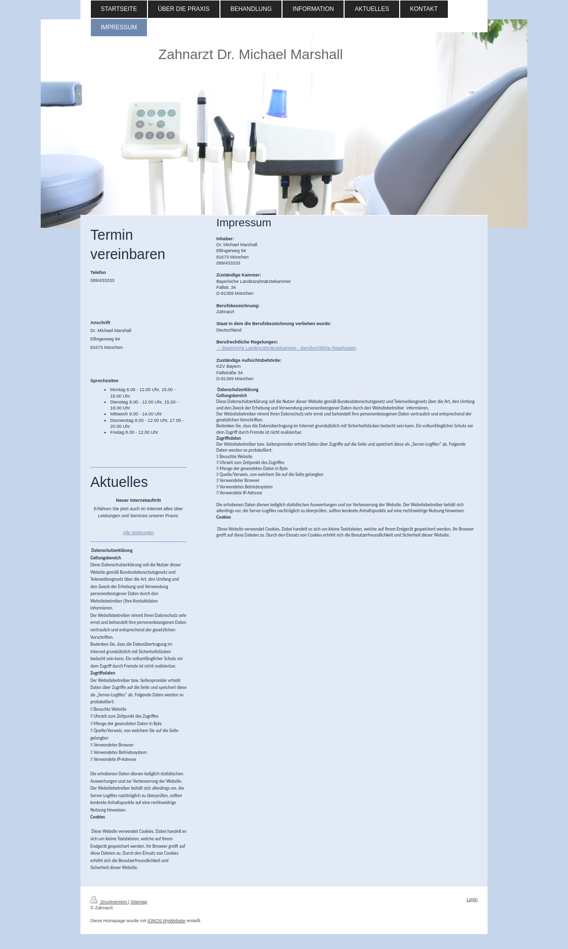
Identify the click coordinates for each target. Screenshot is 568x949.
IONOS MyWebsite (166, 920)
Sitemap (139, 901)
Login (472, 899)
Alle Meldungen (138, 532)
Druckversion (109, 901)
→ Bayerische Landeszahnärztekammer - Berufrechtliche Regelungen (286, 347)
